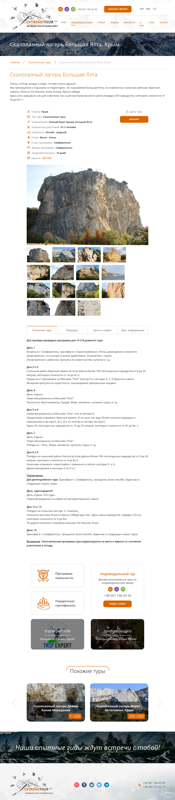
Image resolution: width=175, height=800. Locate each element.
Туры (63, 22)
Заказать (134, 119)
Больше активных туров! (57, 623)
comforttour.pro (117, 615)
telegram (106, 769)
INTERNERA (159, 796)
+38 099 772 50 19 (154, 771)
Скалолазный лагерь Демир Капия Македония (56, 692)
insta (76, 769)
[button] (17, 686)
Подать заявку (117, 588)
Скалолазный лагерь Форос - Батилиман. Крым (119, 692)
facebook (84, 769)
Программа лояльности (64, 560)
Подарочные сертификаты (65, 587)
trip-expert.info (57, 615)
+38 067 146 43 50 (87, 9)
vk (91, 769)
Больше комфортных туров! (117, 623)
